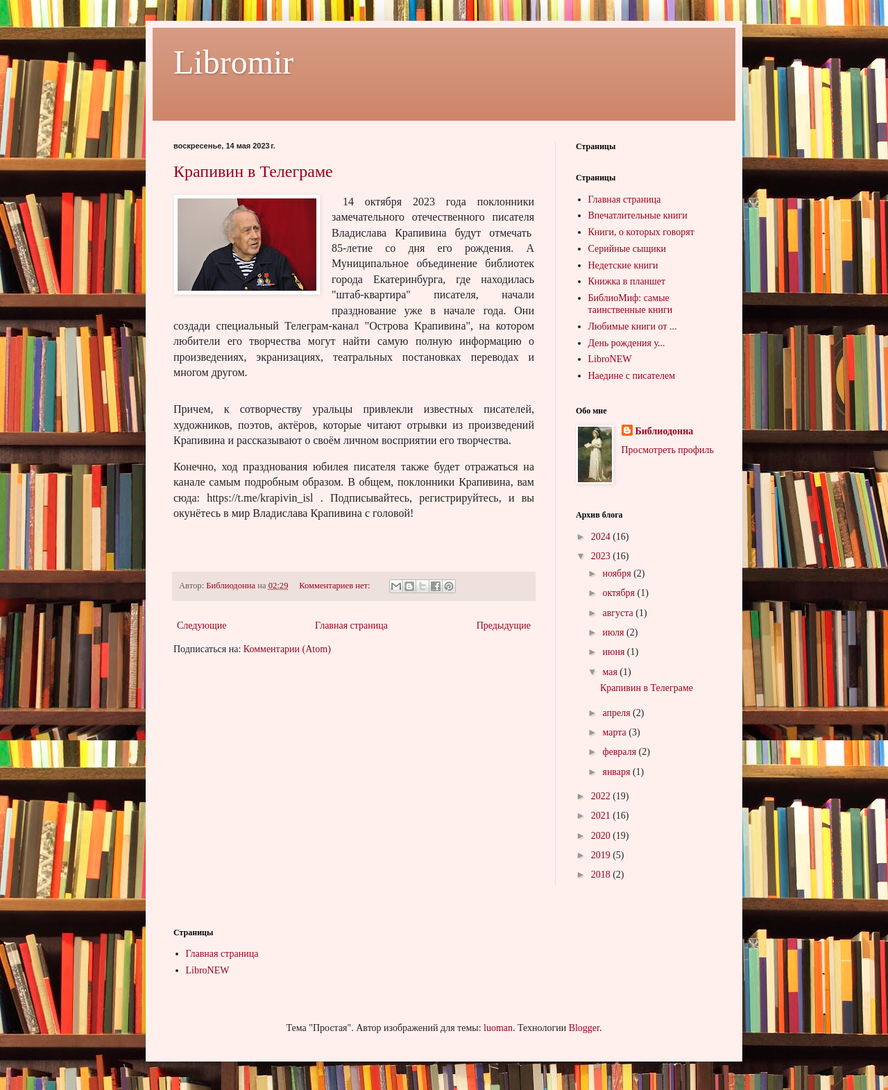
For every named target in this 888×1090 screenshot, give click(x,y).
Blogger (584, 1028)
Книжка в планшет (627, 281)
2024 (602, 536)
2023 (602, 556)
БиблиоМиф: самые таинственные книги (630, 304)
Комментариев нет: (336, 585)
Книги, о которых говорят (641, 232)
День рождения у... (626, 343)
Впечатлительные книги (638, 215)
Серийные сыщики (627, 249)
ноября (617, 573)
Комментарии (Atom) (287, 649)
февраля (620, 752)
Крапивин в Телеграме (253, 171)
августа (618, 613)
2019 (602, 855)
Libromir (233, 62)
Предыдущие (504, 625)
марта (615, 732)
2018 (602, 874)
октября (619, 593)
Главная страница (351, 625)
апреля (617, 713)
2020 (602, 836)
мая (611, 672)
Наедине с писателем (632, 376)
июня (614, 652)
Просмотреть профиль (668, 450)
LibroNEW (610, 359)
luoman (498, 1028)
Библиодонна (664, 431)
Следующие (201, 625)
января (617, 772)
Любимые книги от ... (632, 326)
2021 (602, 815)
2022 (602, 796)
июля (614, 632)
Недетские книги (623, 265)
